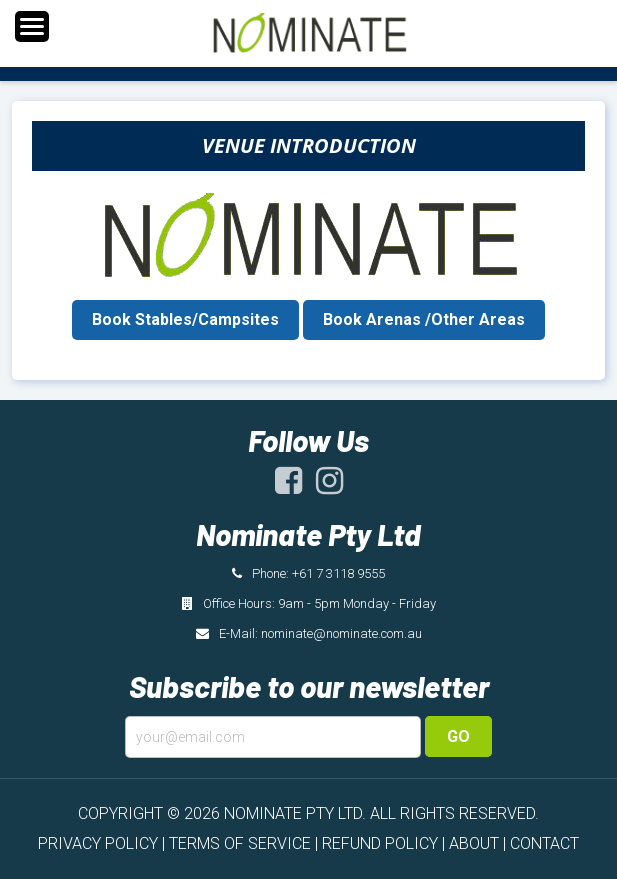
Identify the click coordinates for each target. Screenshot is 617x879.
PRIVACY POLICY (98, 843)
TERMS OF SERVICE (240, 843)
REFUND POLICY (380, 843)
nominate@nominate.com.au (341, 633)
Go (458, 736)
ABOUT (474, 843)
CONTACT (544, 843)
